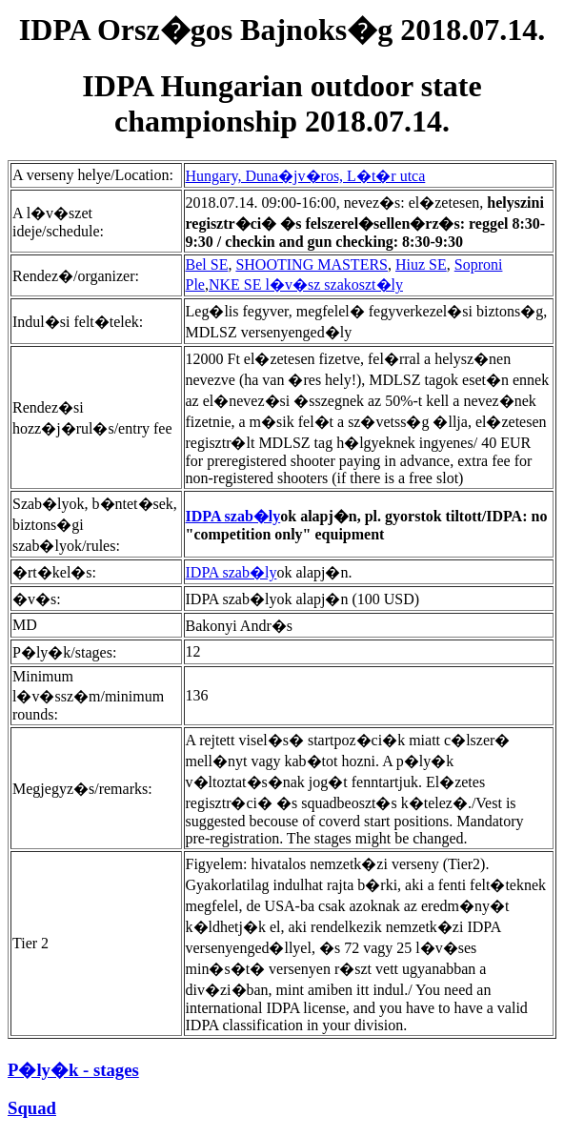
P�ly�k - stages (73, 1070)
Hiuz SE (421, 264)
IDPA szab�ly (233, 516)
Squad (32, 1108)
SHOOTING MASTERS (311, 264)
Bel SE (207, 264)
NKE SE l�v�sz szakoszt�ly (306, 284)
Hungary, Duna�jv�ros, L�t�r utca (306, 176)
